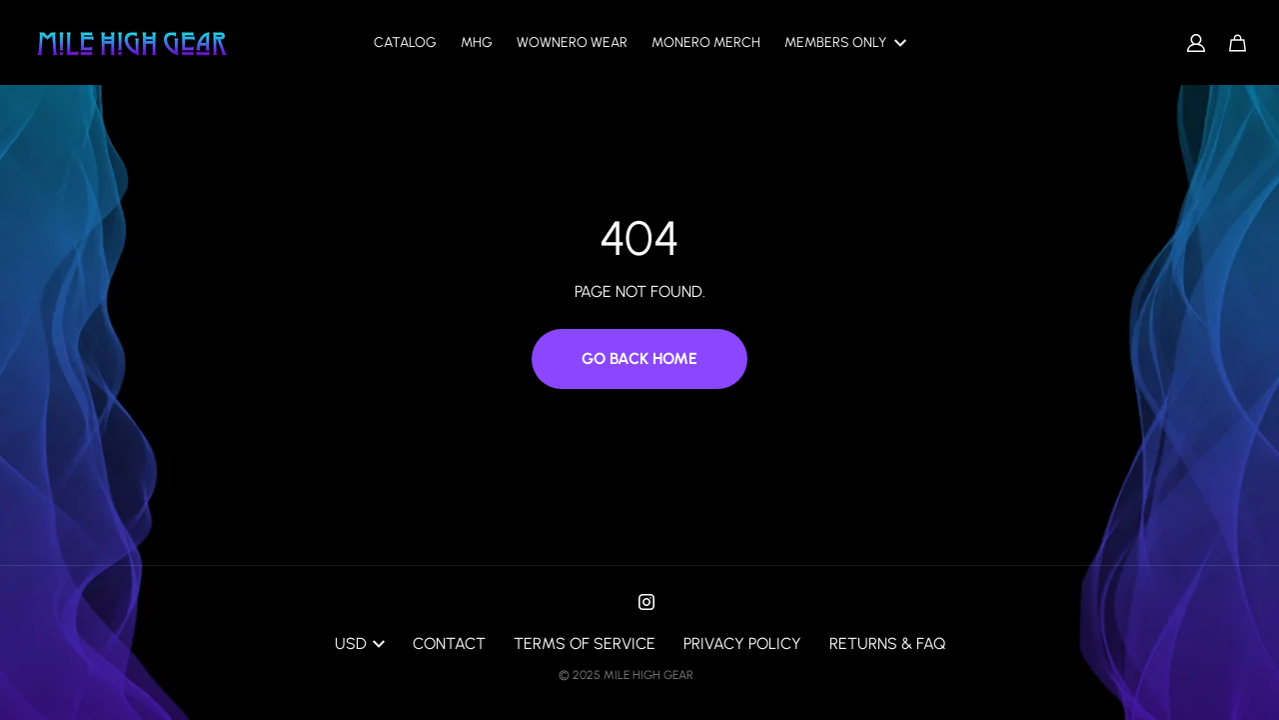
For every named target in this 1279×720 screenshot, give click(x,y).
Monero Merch (705, 42)
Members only (845, 42)
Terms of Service (584, 643)
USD (360, 643)
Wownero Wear (572, 42)
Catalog (405, 42)
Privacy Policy (742, 643)
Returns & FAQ (887, 643)
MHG (477, 42)
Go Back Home (639, 358)
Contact (449, 643)
